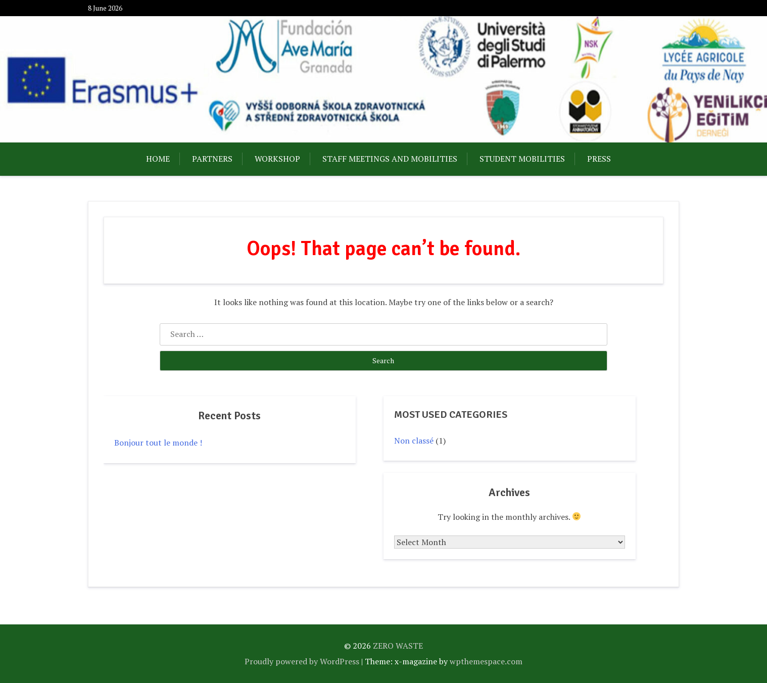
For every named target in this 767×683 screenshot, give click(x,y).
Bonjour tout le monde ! (158, 442)
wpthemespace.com (486, 661)
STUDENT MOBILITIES (522, 158)
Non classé (414, 440)
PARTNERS (212, 158)
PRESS (599, 158)
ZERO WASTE (398, 645)
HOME (158, 158)
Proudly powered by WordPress (302, 661)
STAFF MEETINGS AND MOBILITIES (389, 158)
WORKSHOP (277, 158)
